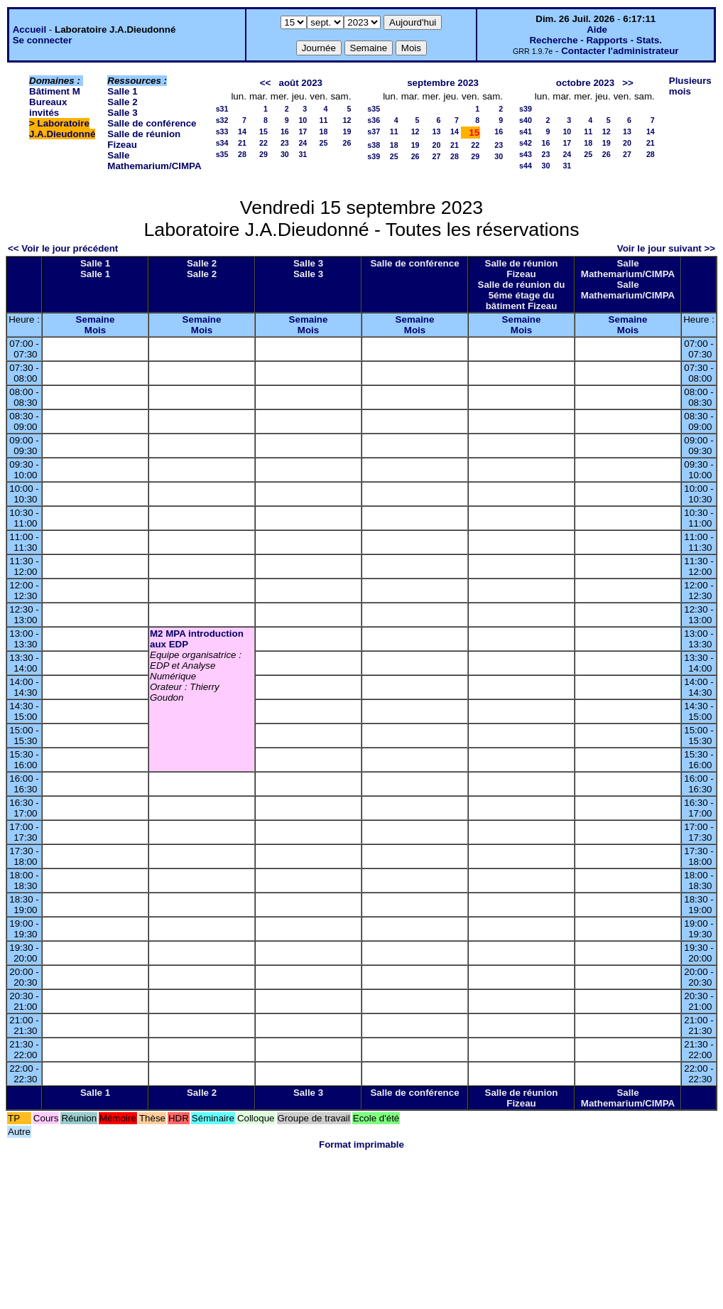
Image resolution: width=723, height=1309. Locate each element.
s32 (222, 120)
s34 (222, 143)
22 (263, 143)
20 (437, 145)
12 (346, 120)
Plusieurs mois (690, 86)
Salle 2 (122, 102)
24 (302, 143)
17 (302, 131)
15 (263, 131)
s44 (525, 165)
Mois (95, 330)
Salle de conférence (151, 123)
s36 (373, 120)
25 (324, 143)
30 (285, 154)
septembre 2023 (443, 82)
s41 (525, 131)
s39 (373, 156)
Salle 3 (122, 112)
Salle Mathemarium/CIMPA (154, 160)
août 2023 (300, 82)
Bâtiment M (54, 91)
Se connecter (42, 40)
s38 (373, 145)
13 (437, 131)
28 (242, 154)
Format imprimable (361, 1144)
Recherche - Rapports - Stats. (595, 40)
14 (242, 131)
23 (285, 143)
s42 (525, 143)
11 (324, 120)
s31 (222, 108)
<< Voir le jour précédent (63, 248)
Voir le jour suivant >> (666, 248)
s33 (222, 131)
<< (265, 82)
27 (437, 156)
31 (302, 154)
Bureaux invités (48, 107)
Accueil (29, 29)
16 (285, 131)
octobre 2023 (585, 82)
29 (263, 154)
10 (302, 120)
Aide (597, 29)
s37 (373, 131)
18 (324, 131)
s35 (222, 154)
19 (346, 131)
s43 (525, 154)
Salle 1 (122, 91)
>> (628, 82)
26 (346, 143)
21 (242, 143)
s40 (525, 120)
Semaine (95, 319)
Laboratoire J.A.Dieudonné (62, 128)
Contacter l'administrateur (619, 50)
